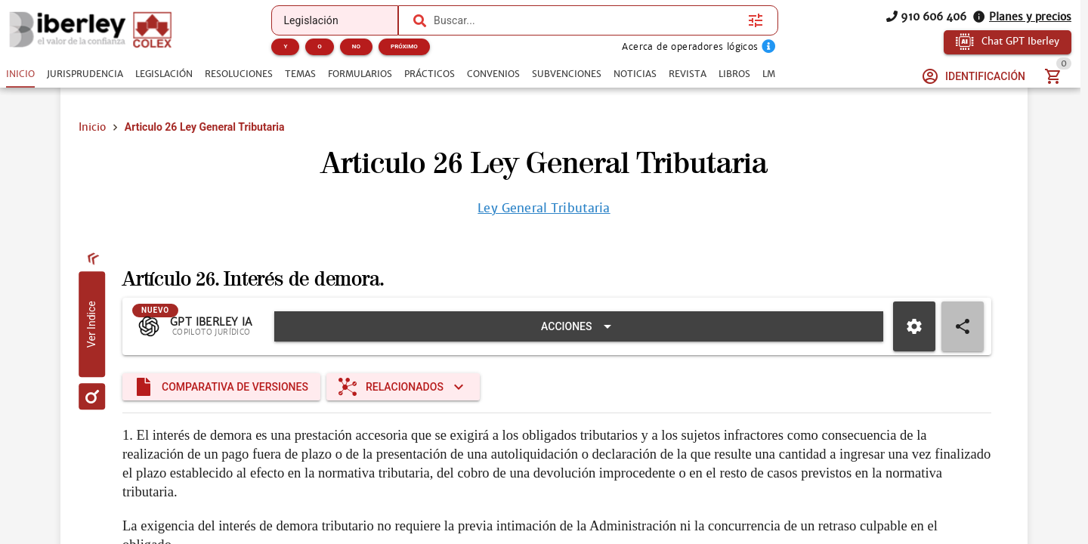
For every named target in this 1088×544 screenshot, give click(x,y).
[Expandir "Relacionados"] (403, 386)
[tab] (20, 74)
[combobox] (587, 20)
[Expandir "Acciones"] (578, 326)
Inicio (92, 127)
